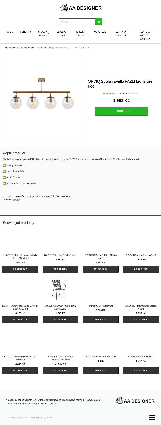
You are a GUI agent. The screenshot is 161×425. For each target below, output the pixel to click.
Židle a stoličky (61, 34)
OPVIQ (16, 200)
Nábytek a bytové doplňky (145, 35)
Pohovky (25, 32)
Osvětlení (100, 32)
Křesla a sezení (81, 34)
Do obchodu (121, 111)
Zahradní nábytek (121, 34)
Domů (9, 32)
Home (6, 48)
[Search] (98, 21)
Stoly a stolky (42, 34)
